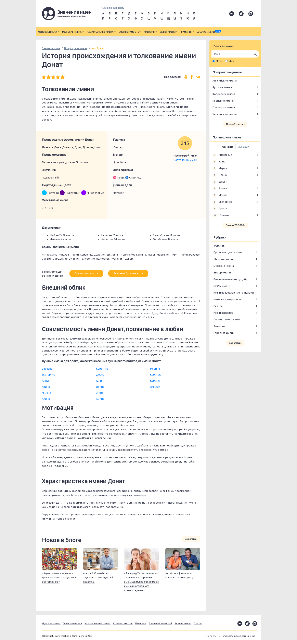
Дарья (219, 182)
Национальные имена (100, 31)
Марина (155, 368)
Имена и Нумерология (228, 299)
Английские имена (224, 80)
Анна (218, 161)
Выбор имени (168, 31)
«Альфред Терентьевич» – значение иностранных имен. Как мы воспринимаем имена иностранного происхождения (141, 582)
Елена (219, 175)
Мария (219, 168)
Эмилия (155, 386)
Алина (46, 398)
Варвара (47, 368)
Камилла (155, 374)
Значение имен (51, 48)
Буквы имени (222, 285)
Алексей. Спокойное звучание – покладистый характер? (98, 577)
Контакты (211, 636)
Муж (231, 61)
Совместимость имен (227, 319)
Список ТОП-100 (235, 225)
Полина (220, 215)
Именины (149, 31)
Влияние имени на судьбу (230, 279)
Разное (218, 306)
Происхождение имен (228, 252)
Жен (219, 61)
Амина (100, 398)
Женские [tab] (227, 146)
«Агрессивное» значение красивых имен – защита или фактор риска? (59, 577)
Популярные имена (75, 48)
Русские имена (222, 87)
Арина (46, 386)
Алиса (46, 380)
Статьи (198, 623)
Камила (155, 380)
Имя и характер (223, 312)
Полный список (235, 124)
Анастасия (222, 155)
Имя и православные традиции (234, 292)
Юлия (99, 380)
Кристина (102, 368)
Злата (100, 392)
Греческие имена (223, 107)
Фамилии (186, 31)
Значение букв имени (128, 273)
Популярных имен (185, 159)
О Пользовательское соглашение (237, 636)
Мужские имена (72, 31)
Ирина (100, 386)
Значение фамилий (160, 623)
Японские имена (223, 100)
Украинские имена (224, 114)
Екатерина (48, 374)
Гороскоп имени (224, 332)
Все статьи (191, 539)
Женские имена (47, 31)
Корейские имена (223, 94)
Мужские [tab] (243, 146)
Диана (100, 374)
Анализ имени (208, 31)
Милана (47, 392)
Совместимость (129, 31)
